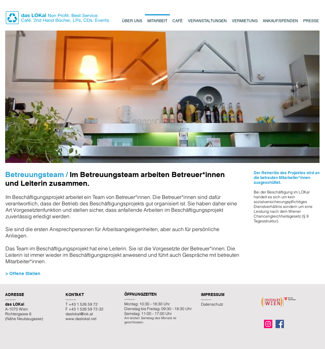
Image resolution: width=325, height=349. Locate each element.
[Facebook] (280, 324)
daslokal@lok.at (79, 313)
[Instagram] (268, 324)
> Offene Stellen (22, 273)
